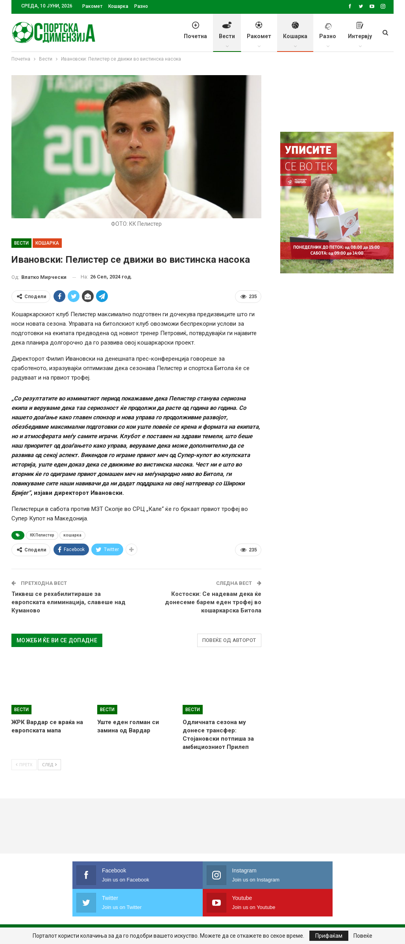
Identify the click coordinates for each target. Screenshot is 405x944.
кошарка (72, 535)
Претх (24, 764)
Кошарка (118, 6)
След (49, 764)
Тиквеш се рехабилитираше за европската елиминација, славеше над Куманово (68, 602)
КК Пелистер (42, 535)
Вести (227, 35)
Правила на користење (202, 915)
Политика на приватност (82, 915)
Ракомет (92, 6)
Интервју (360, 35)
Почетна (195, 35)
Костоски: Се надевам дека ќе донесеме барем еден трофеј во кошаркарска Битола (213, 602)
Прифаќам (328, 936)
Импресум (143, 915)
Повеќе (362, 935)
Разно (141, 6)
